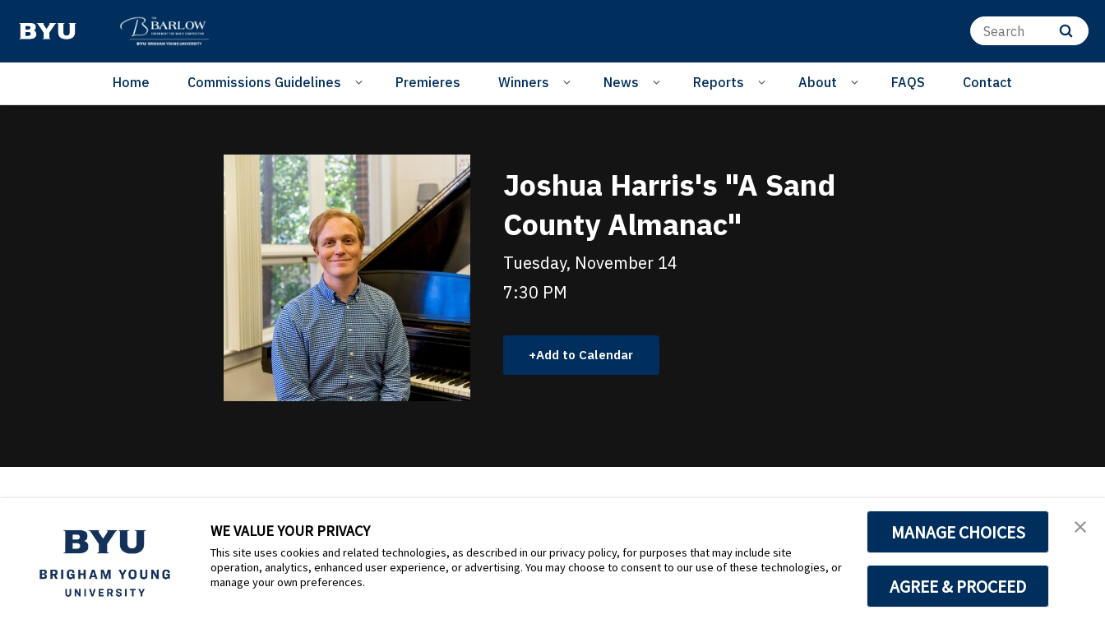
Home (131, 82)
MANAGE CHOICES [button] (958, 531)
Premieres (427, 82)
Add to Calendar (590, 354)
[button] (1077, 528)
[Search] (1029, 30)
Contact (987, 82)
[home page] (47, 31)
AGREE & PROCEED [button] (958, 586)
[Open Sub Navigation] (361, 81)
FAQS (908, 82)
